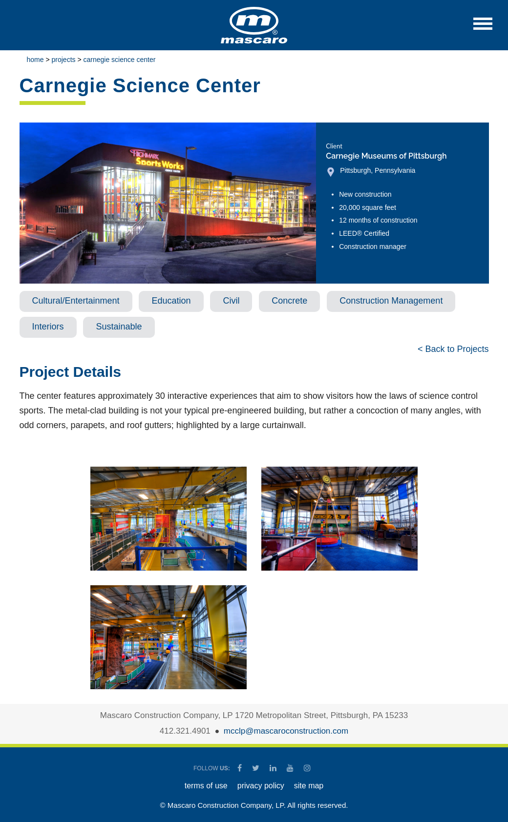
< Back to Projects (453, 349)
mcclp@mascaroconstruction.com (286, 731)
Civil (231, 301)
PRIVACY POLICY (260, 785)
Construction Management (391, 301)
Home (35, 59)
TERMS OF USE (206, 785)
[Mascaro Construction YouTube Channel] (290, 768)
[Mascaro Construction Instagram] (307, 768)
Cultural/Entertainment (76, 301)
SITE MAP (308, 785)
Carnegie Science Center (120, 59)
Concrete (289, 301)
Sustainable (119, 326)
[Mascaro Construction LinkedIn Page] (273, 768)
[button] (482, 29)
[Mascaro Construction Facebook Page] (240, 768)
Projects (64, 59)
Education (170, 301)
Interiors (48, 326)
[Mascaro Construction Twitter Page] (256, 768)
